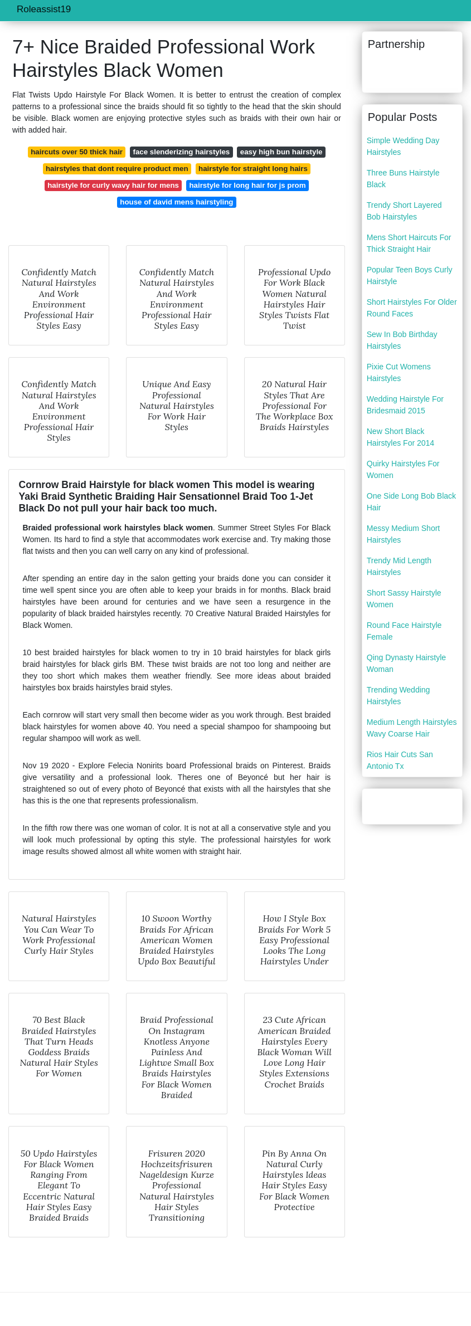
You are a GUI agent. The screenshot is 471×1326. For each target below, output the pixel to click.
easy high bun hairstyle (281, 152)
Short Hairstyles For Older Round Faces (412, 308)
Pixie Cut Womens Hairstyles (399, 372)
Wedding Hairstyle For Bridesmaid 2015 (405, 404)
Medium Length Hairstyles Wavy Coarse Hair (412, 728)
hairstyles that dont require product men (117, 168)
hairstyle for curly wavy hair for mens (113, 185)
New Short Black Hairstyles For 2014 (400, 437)
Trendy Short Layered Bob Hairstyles (404, 211)
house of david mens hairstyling (176, 202)
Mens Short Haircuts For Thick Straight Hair (409, 243)
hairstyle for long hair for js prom (247, 185)
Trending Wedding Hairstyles (398, 695)
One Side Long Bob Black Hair (411, 501)
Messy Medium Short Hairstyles (403, 534)
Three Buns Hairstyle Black (403, 178)
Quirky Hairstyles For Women (403, 469)
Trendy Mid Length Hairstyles (399, 566)
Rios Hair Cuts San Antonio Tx (400, 760)
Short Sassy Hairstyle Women (404, 598)
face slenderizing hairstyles (181, 152)
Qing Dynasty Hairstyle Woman (406, 663)
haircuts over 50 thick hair (77, 152)
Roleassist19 (44, 9)
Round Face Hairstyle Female (404, 631)
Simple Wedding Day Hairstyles (403, 146)
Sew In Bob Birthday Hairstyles (402, 340)
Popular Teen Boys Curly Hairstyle (410, 275)
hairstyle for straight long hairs (253, 168)
